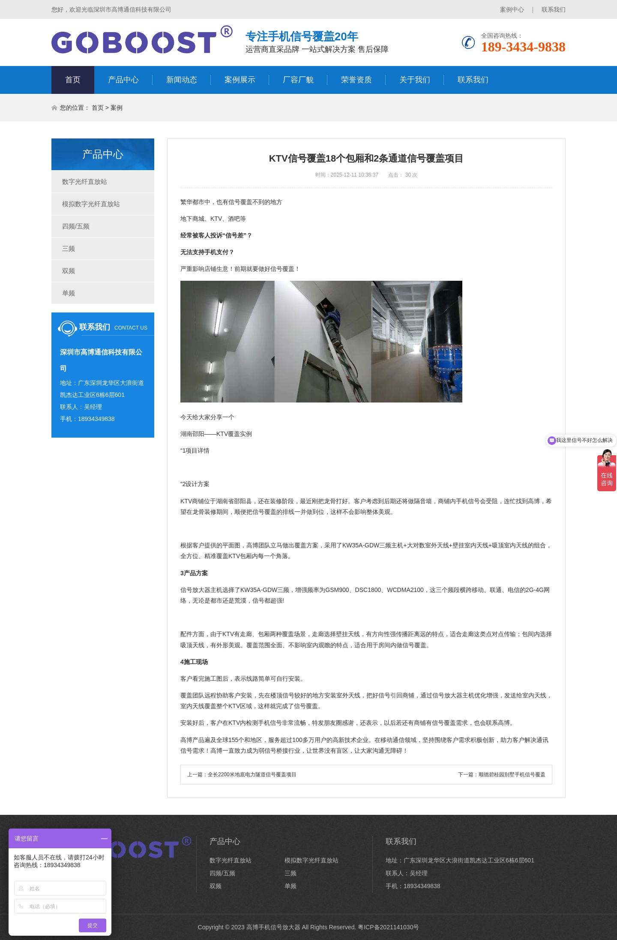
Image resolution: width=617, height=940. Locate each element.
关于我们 (414, 79)
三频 (68, 248)
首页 (73, 79)
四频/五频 (76, 226)
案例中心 (512, 9)
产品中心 (123, 79)
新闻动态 (181, 79)
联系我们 (554, 9)
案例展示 (240, 79)
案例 (117, 107)
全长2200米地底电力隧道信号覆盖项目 (252, 775)
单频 (68, 293)
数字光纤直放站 (84, 181)
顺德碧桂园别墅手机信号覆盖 (512, 775)
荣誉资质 (356, 79)
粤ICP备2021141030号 (388, 927)
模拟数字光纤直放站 (91, 203)
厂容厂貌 (298, 79)
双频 (68, 270)
